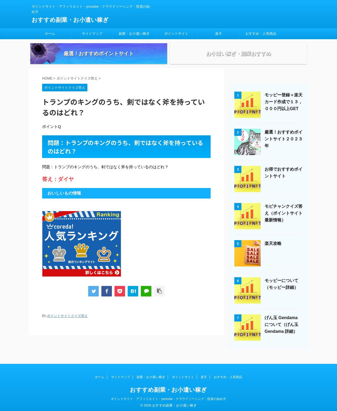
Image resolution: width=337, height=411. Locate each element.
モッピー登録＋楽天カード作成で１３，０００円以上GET (284, 107)
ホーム (50, 34)
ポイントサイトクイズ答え (67, 321)
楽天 (218, 34)
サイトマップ (92, 34)
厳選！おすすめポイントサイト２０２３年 (284, 144)
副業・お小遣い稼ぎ (134, 34)
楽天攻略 (273, 249)
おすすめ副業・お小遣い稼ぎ (70, 20)
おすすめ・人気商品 (260, 34)
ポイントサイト (176, 34)
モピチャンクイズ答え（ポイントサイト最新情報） (284, 219)
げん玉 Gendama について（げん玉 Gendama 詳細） (281, 330)
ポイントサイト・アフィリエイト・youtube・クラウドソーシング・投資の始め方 (168, 397)
